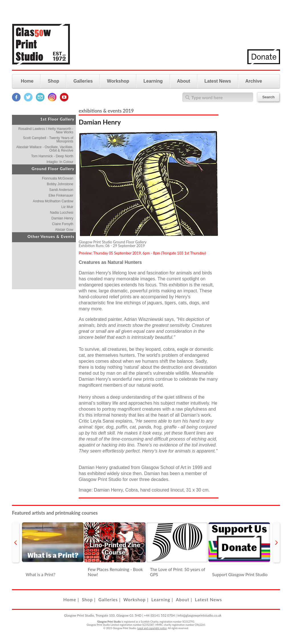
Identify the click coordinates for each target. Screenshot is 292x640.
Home (27, 81)
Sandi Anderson (61, 189)
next (276, 542)
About (183, 81)
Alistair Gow (64, 229)
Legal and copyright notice (152, 628)
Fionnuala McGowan (57, 178)
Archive (253, 81)
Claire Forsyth (62, 224)
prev (15, 542)
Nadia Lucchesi (61, 212)
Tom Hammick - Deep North (52, 156)
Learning (153, 81)
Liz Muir (67, 207)
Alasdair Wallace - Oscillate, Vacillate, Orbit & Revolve (44, 148)
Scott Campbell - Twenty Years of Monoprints (48, 139)
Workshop (118, 81)
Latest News (217, 81)
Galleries (83, 81)
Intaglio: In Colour (59, 162)
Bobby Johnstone (60, 184)
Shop (53, 81)
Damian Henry (62, 218)
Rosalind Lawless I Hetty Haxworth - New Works (45, 130)
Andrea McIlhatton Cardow (53, 201)
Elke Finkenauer (60, 195)
